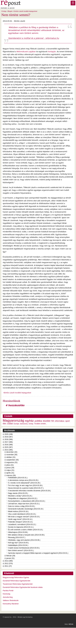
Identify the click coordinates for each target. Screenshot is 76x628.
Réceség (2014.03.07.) (16, 537)
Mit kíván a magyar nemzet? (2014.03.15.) (24, 517)
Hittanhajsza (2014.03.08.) (18, 532)
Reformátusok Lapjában (26, 52)
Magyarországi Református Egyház (16, 577)
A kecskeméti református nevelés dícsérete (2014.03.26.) (29, 491)
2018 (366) (9, 439)
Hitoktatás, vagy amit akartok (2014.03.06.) (24, 540)
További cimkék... (40, 424)
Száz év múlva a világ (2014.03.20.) (21, 506)
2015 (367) (9, 447)
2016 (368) (9, 445)
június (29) (10, 468)
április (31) (10, 473)
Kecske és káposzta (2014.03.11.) (21, 527)
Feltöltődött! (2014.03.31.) (17, 478)
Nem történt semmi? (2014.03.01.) (21, 550)
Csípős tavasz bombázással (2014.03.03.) (24, 548)
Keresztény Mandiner (11, 604)
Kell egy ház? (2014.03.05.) (18, 543)
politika (38, 420)
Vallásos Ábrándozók (11, 600)
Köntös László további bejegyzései (25, 11)
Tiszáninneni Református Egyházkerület (18, 584)
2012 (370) (9, 563)
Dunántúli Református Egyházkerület (16, 581)
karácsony (24, 424)
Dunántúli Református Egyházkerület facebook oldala (23, 587)
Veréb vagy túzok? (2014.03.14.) (20, 519)
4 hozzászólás (15, 405)
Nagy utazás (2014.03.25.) (18, 493)
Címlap (3, 11)
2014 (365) (9, 450)
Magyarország (13, 420)
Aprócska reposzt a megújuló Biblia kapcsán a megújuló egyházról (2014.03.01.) (38, 553)
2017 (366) (9, 442)
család (10, 423)
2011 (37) (8, 566)
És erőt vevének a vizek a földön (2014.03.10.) (25, 530)
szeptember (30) (12, 460)
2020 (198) (9, 434)
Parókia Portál (8, 591)
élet (4, 423)
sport (67, 421)
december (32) (11, 452)
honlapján (52, 52)
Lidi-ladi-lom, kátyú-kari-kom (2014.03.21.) (24, 504)
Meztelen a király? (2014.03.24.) (20, 496)
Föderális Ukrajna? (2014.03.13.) (20, 522)
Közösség (6, 594)
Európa (16, 424)
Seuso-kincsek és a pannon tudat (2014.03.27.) (26, 488)
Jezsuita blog (8, 597)
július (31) (10, 465)
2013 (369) (9, 561)
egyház (29, 420)
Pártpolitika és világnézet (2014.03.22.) (22, 498)
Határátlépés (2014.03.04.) (18, 545)
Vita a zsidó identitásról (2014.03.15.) (22, 514)
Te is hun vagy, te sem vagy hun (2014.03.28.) (25, 485)
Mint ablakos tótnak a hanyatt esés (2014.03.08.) (26, 535)
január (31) (10, 558)
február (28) (10, 556)
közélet (46, 420)
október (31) (10, 457)
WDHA (71, 624)
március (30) (11, 475)
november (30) (11, 455)
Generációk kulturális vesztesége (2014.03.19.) (25, 509)
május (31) (10, 470)
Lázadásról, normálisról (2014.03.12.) (22, 524)
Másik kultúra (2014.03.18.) (18, 511)
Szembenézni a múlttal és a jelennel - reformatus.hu (33, 38)
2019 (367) (9, 437)
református (59, 421)
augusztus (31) (11, 462)
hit (52, 420)
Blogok (10, 11)
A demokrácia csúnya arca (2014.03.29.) (23, 480)
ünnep (31, 424)
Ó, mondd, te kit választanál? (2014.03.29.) (24, 483)
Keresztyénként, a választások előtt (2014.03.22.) (26, 501)
